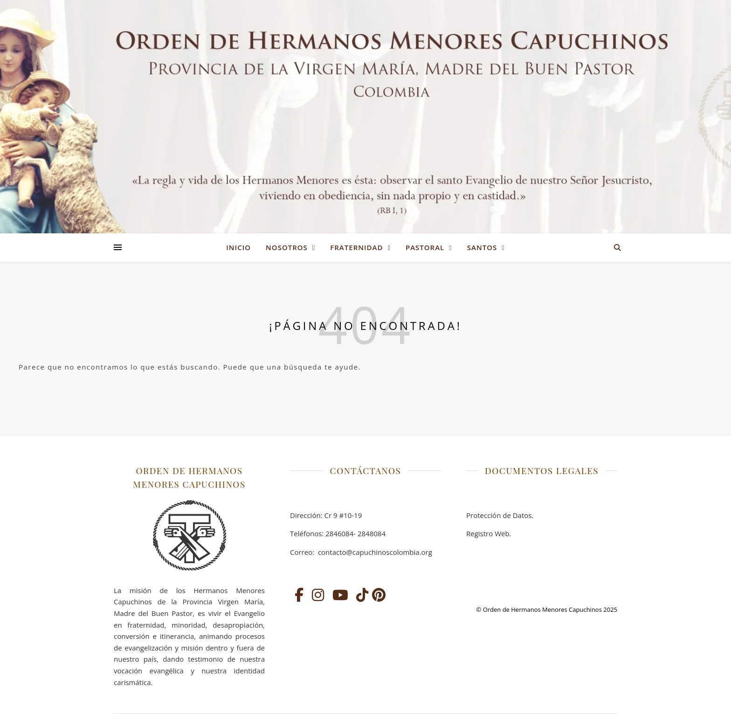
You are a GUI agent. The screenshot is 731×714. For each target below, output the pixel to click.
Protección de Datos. (499, 515)
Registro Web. (488, 533)
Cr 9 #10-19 (343, 515)
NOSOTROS (287, 247)
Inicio (238, 247)
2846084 (339, 533)
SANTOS (482, 247)
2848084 (372, 533)
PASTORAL (425, 247)
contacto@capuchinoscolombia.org (374, 552)
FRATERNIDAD (356, 247)
